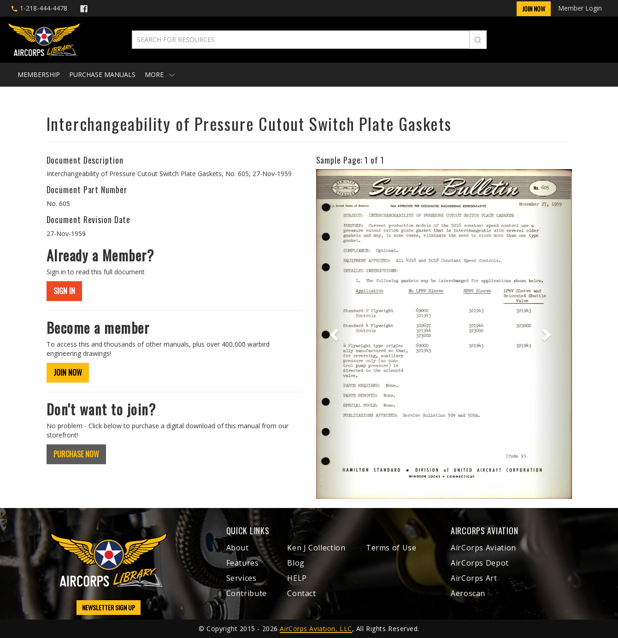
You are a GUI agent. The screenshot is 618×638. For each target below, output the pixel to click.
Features (242, 563)
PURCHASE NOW (76, 454)
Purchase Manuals (102, 74)
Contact (301, 593)
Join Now (533, 8)
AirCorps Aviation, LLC (316, 628)
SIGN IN (64, 290)
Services (241, 578)
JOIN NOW (67, 372)
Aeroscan (468, 593)
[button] (335, 334)
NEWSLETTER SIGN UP (108, 607)
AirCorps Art (474, 578)
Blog (296, 563)
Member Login (580, 8)
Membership (39, 74)
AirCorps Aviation (483, 548)
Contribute (246, 593)
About (237, 548)
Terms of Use (391, 548)
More (160, 74)
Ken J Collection (316, 548)
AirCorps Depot (480, 563)
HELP (297, 578)
